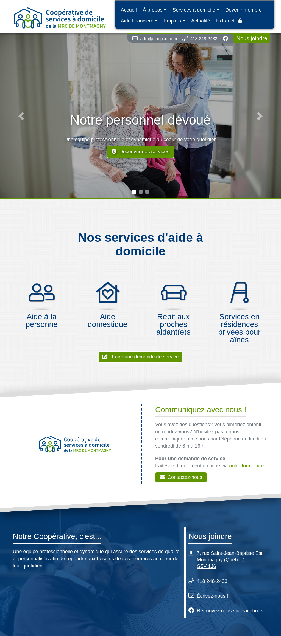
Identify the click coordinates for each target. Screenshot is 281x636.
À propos (153, 10)
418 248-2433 (204, 38)
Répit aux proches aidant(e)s (173, 324)
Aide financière (137, 21)
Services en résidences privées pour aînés (239, 328)
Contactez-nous (181, 477)
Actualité (200, 21)
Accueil (129, 10)
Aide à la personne (42, 320)
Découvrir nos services (140, 151)
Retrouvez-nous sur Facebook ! (231, 611)
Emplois (172, 21)
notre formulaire (246, 465)
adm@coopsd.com (158, 38)
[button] (21, 116)
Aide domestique (107, 320)
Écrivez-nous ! (212, 596)
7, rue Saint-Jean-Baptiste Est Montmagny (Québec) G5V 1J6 (229, 559)
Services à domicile (194, 10)
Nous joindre (251, 38)
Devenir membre (243, 10)
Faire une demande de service (140, 357)
